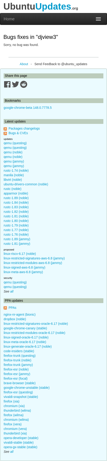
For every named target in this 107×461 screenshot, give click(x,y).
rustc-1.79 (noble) (16, 225)
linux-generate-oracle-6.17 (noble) (28, 346)
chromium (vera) (15, 429)
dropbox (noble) (15, 319)
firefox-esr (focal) (16, 378)
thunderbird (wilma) (17, 410)
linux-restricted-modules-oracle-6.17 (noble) (34, 333)
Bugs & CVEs (18, 133)
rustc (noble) (12, 189)
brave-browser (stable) (20, 383)
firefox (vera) (13, 424)
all (11, 291)
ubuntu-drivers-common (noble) (26, 184)
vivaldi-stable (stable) (19, 442)
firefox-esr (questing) (18, 392)
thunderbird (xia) (15, 433)
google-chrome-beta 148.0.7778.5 (28, 107)
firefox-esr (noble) (16, 369)
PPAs (12, 307)
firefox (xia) (11, 401)
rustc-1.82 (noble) (16, 211)
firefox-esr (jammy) (17, 374)
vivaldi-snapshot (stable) (21, 397)
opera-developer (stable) (21, 438)
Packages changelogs (24, 128)
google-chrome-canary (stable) (25, 328)
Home (9, 19)
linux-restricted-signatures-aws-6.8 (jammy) (34, 258)
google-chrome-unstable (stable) (27, 387)
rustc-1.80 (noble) (16, 221)
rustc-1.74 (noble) (16, 170)
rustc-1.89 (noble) (16, 198)
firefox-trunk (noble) (17, 360)
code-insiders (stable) (19, 351)
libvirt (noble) (13, 179)
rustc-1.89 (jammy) (17, 239)
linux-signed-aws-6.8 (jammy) (24, 267)
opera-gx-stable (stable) (20, 447)
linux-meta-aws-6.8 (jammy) (23, 272)
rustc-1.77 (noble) (16, 230)
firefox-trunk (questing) (20, 355)
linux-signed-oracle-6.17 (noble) (26, 337)
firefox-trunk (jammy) (18, 365)
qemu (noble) (13, 152)
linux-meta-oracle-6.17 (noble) (25, 342)
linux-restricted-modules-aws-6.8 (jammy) (33, 263)
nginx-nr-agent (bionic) (20, 314)
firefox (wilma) (13, 415)
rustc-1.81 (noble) (16, 216)
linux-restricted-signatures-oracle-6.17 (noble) (36, 323)
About (24, 64)
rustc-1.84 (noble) (16, 202)
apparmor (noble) (16, 193)
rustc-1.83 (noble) (16, 207)
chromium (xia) (14, 406)
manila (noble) (14, 175)
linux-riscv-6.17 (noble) (20, 254)
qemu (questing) (15, 143)
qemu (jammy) (14, 161)
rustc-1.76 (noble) (16, 234)
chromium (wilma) (16, 419)
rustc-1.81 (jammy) (17, 243)
